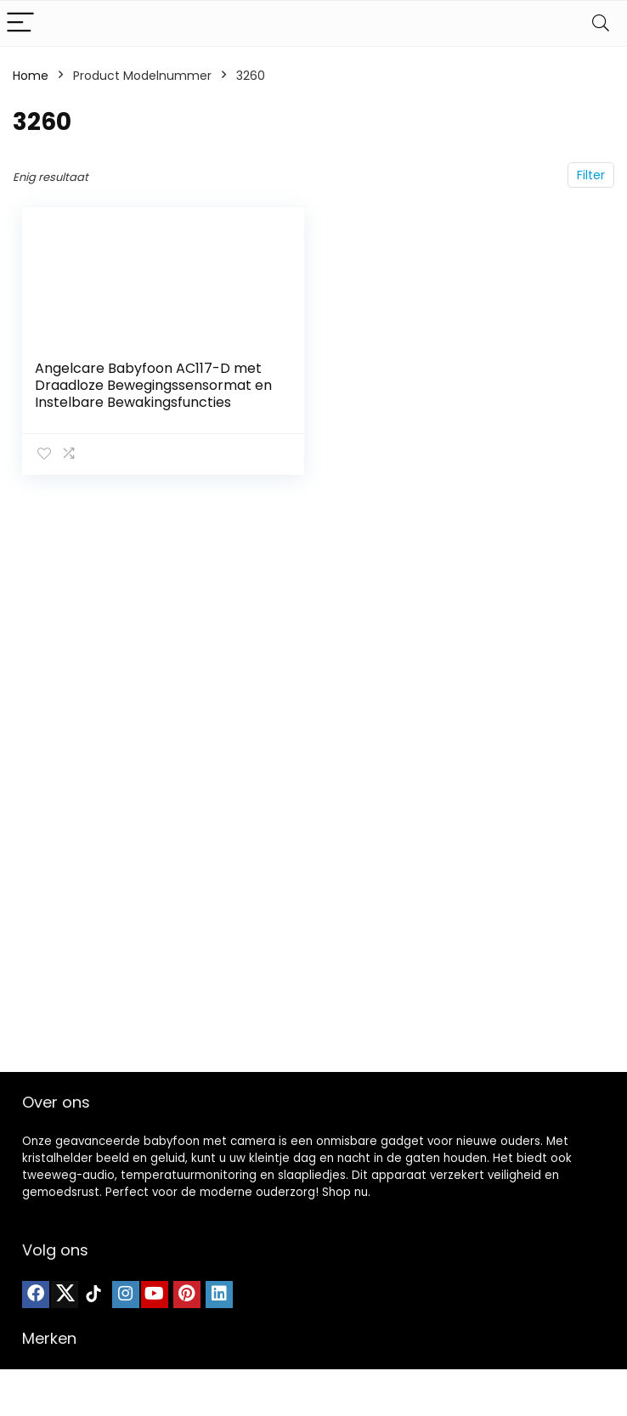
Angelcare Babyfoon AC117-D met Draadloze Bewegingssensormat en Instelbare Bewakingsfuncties (153, 385)
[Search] (600, 23)
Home (30, 75)
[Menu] (20, 23)
